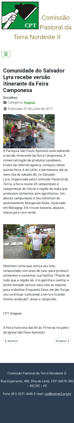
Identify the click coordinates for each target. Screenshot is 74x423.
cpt (58, 394)
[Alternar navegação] (6, 54)
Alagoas (29, 102)
